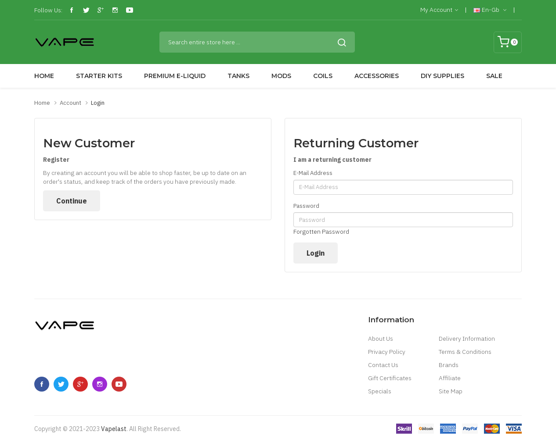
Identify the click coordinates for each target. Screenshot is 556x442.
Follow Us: (48, 10)
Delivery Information (467, 338)
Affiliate (450, 378)
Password (306, 206)
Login (98, 103)
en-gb (489, 10)
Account (70, 103)
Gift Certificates (390, 378)
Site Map (450, 391)
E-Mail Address (312, 173)
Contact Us (383, 365)
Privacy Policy (386, 352)
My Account (439, 10)
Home (42, 103)
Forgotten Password (321, 231)
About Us (380, 338)
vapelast (113, 429)
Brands (449, 365)
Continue (71, 200)
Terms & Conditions (465, 352)
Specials (379, 391)
